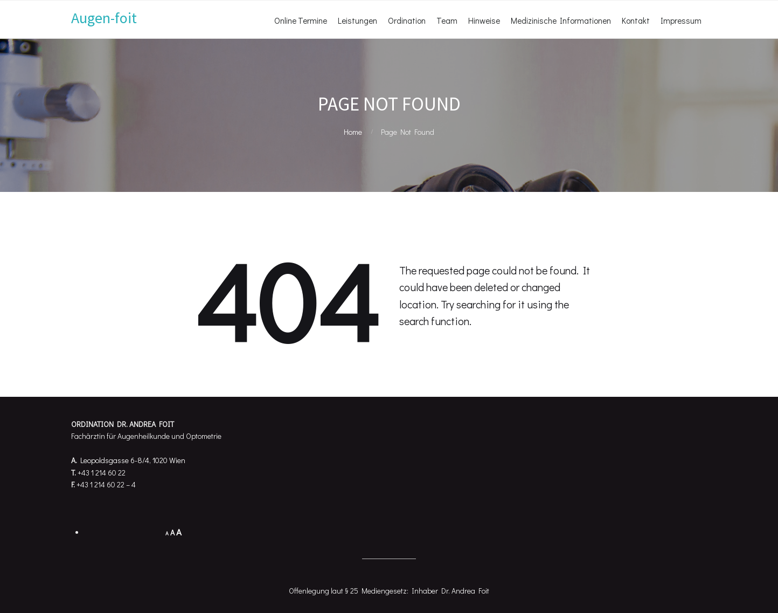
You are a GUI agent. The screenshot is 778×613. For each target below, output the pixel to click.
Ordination (407, 20)
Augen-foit (104, 17)
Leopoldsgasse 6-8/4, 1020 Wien (132, 460)
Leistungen (357, 20)
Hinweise (484, 20)
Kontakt (636, 20)
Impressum (681, 20)
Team (446, 20)
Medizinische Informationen (561, 20)
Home (353, 132)
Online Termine (300, 20)
